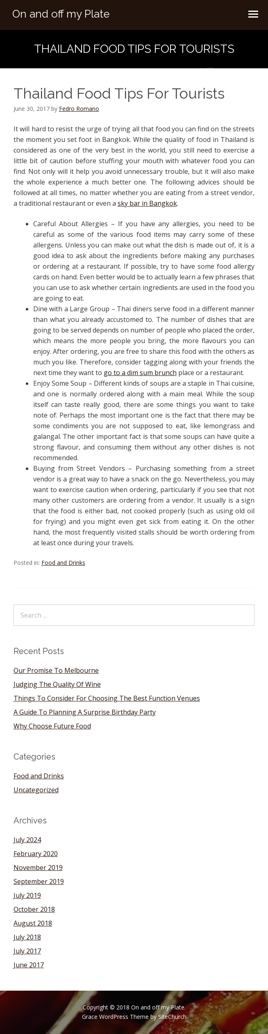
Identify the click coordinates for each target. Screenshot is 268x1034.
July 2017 (27, 950)
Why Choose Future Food (52, 726)
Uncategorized (36, 789)
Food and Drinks (63, 562)
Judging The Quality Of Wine (57, 684)
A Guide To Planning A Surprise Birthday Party (85, 712)
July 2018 (27, 937)
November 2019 (38, 867)
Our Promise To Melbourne (56, 670)
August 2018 (33, 923)
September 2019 (39, 881)
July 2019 (27, 895)
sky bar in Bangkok (147, 203)
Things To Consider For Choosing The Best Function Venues (107, 698)
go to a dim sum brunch (140, 372)
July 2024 (27, 839)
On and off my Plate (61, 14)
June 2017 (29, 964)
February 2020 (36, 853)
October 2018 (34, 909)
